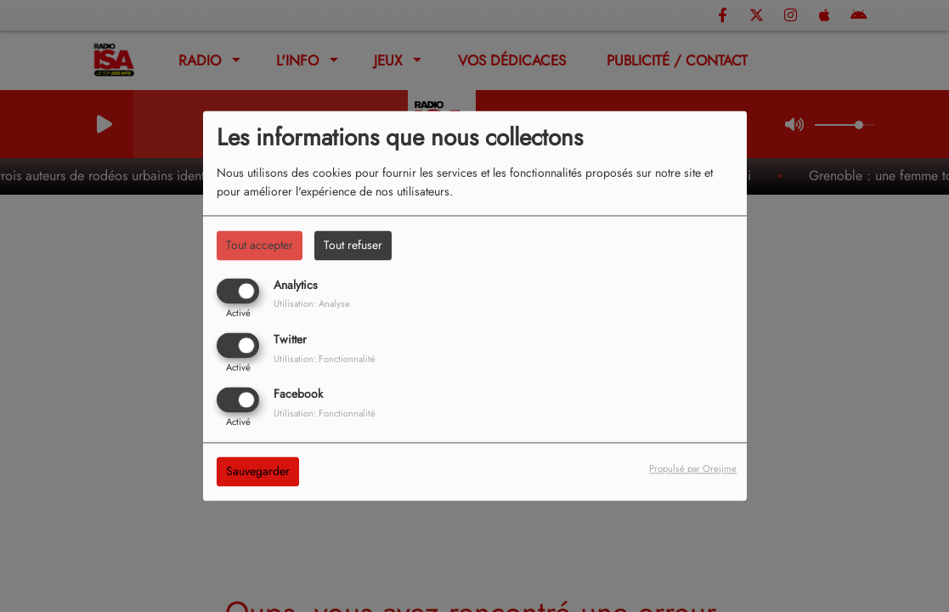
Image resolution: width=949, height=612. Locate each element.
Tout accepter (259, 244)
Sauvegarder (258, 471)
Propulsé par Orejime (693, 469)
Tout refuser (353, 244)
